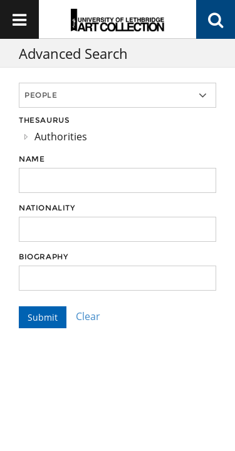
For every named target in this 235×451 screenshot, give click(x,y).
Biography (43, 256)
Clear (88, 316)
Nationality (47, 207)
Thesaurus (44, 120)
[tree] (117, 136)
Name (31, 158)
